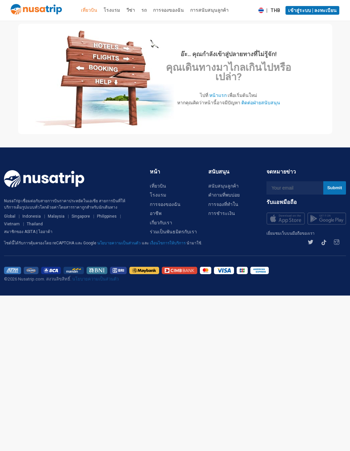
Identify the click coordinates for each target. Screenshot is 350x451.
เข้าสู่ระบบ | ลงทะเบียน (312, 10)
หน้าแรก (218, 95)
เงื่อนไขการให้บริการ (168, 243)
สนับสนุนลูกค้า (223, 186)
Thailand (35, 224)
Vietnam (12, 224)
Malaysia (56, 216)
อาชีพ (155, 213)
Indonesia (31, 216)
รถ (144, 10)
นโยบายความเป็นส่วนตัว (119, 243)
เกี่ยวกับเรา (161, 222)
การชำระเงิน (221, 213)
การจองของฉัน (168, 10)
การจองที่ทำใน (223, 204)
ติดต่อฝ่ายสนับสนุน (260, 102)
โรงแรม (112, 10)
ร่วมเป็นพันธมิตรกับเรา (173, 231)
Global (9, 216)
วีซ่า (130, 10)
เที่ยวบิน (89, 10)
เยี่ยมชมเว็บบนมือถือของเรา (290, 233)
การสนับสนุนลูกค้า (209, 10)
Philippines (107, 216)
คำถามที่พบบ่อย (224, 195)
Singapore (81, 216)
